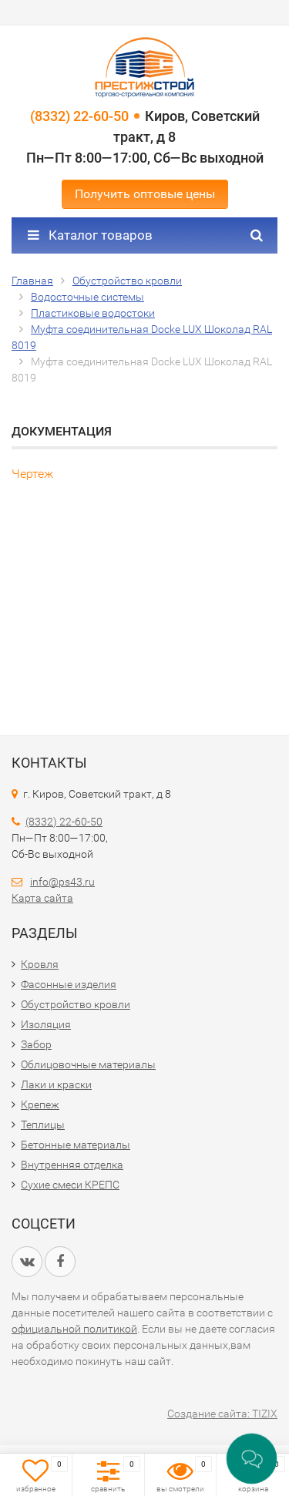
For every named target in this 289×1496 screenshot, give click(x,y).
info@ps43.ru (62, 882)
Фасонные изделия (68, 984)
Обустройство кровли (75, 1004)
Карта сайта (42, 898)
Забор (36, 1044)
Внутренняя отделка (72, 1164)
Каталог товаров (90, 235)
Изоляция (46, 1024)
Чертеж (32, 473)
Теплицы (43, 1124)
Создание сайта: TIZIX (222, 1413)
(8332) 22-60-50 (79, 116)
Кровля (40, 964)
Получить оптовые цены (145, 194)
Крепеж (40, 1104)
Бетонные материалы (75, 1144)
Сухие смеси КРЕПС (70, 1184)
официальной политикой (74, 1329)
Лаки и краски (56, 1084)
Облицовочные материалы (88, 1064)
